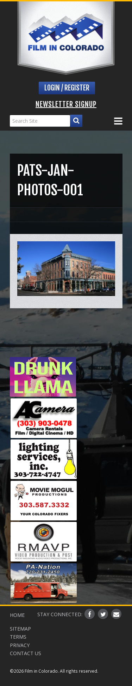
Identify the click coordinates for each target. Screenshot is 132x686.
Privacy (20, 645)
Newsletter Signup (66, 104)
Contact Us (25, 653)
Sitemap (20, 628)
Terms (18, 636)
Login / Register (66, 87)
